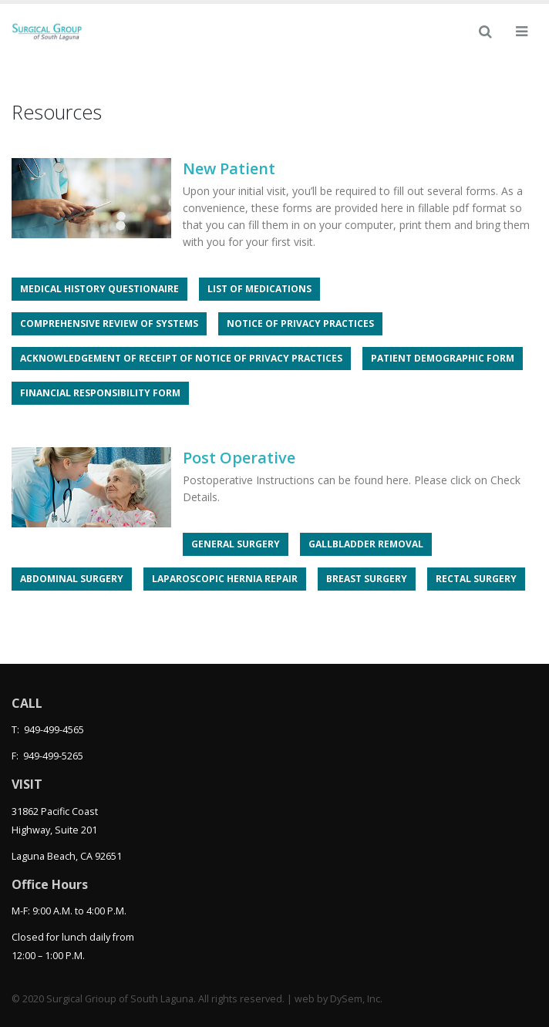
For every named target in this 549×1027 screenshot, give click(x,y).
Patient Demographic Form (442, 358)
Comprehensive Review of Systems (109, 323)
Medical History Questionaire (99, 288)
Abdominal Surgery (71, 578)
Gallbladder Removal (365, 544)
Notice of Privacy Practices (300, 323)
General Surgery (235, 544)
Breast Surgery (366, 578)
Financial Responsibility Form (100, 392)
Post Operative (239, 457)
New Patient (229, 168)
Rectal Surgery (476, 578)
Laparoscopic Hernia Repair (225, 578)
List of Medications (259, 288)
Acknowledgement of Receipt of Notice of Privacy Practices (181, 358)
